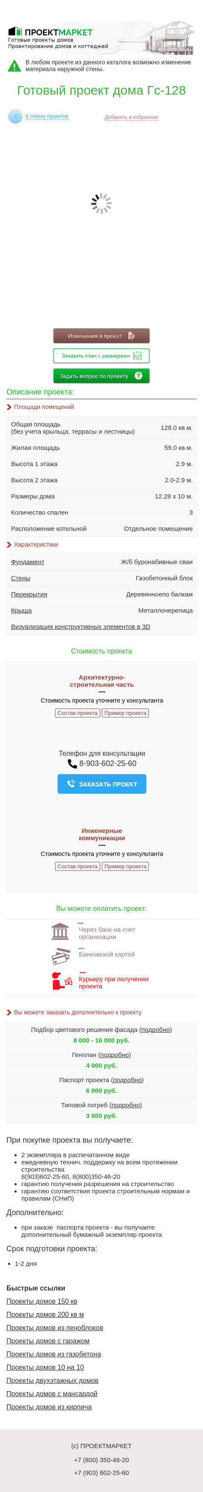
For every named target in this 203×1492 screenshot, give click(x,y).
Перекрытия (29, 594)
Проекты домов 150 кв (41, 1301)
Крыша (21, 610)
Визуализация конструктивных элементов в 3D (80, 626)
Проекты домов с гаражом (48, 1341)
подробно (156, 1029)
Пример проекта (125, 713)
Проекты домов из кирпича (49, 1407)
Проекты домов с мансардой (52, 1393)
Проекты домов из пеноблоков (54, 1327)
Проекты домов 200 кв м (45, 1314)
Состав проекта (78, 713)
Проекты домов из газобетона (53, 1354)
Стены (20, 578)
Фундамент (27, 561)
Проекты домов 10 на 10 (45, 1367)
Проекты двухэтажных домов (52, 1380)
